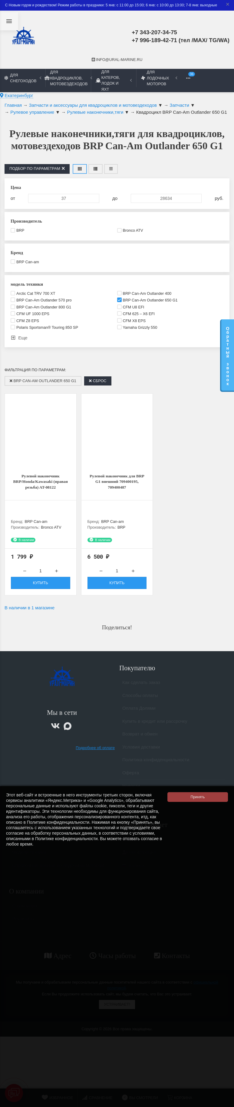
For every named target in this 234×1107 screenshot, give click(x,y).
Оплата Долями (139, 713)
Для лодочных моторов (159, 78)
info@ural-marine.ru (117, 59)
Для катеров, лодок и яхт (114, 80)
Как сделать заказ (141, 687)
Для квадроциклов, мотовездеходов (68, 78)
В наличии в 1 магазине (29, 610)
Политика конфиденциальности (155, 765)
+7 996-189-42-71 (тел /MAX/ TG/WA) (180, 40)
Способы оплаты (140, 700)
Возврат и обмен (140, 739)
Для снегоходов (23, 78)
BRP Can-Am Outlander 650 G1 (43, 381)
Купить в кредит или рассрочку (154, 726)
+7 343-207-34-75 (154, 32)
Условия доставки (141, 752)
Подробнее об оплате (95, 750)
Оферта (130, 778)
